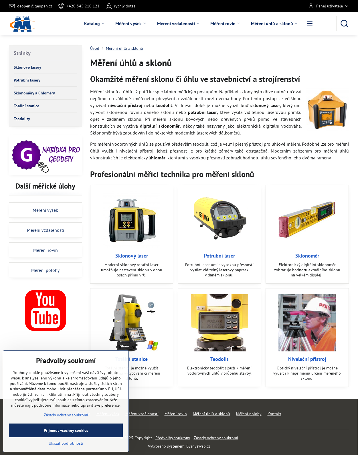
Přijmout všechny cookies (66, 438)
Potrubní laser (219, 255)
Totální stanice (131, 359)
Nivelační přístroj (307, 359)
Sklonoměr (307, 255)
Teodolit (219, 359)
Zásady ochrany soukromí (216, 437)
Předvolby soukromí (172, 437)
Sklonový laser (131, 255)
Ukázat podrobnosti (66, 451)
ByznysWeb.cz (198, 446)
